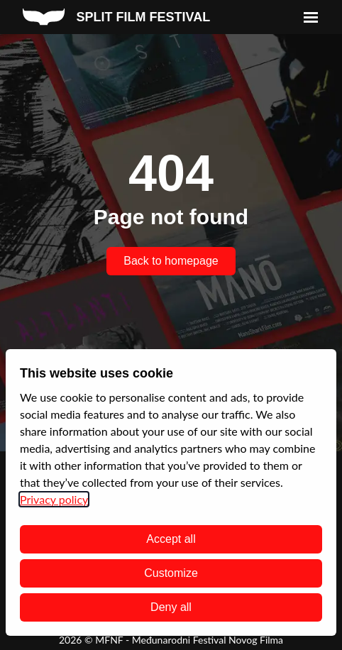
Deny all (171, 607)
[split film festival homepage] (116, 17)
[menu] (311, 17)
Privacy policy (54, 499)
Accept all (170, 539)
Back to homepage (170, 261)
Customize (171, 573)
